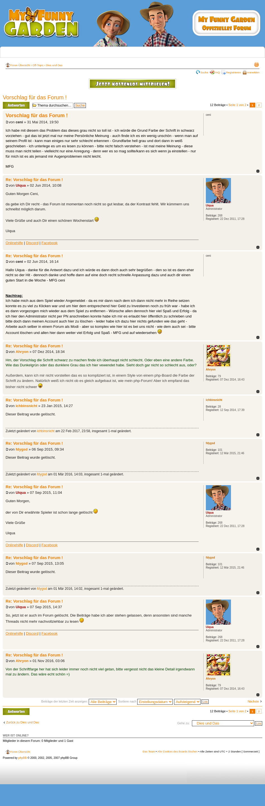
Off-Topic (38, 65)
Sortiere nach (145, 701)
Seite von (237, 105)
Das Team (149, 751)
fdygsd (22, 449)
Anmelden (253, 72)
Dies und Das (54, 65)
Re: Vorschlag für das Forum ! (34, 179)
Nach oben (257, 171)
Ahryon (22, 352)
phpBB (22, 757)
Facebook (50, 243)
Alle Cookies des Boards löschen (177, 751)
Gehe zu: (183, 723)
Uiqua (21, 185)
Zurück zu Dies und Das (22, 722)
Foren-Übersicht (20, 65)
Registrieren (233, 72)
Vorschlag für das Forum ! (35, 97)
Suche (204, 72)
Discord (32, 243)
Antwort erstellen (16, 105)
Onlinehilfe (14, 243)
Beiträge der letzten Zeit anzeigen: (79, 701)
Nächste (253, 701)
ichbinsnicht (26, 406)
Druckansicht (256, 64)
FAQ (217, 72)
